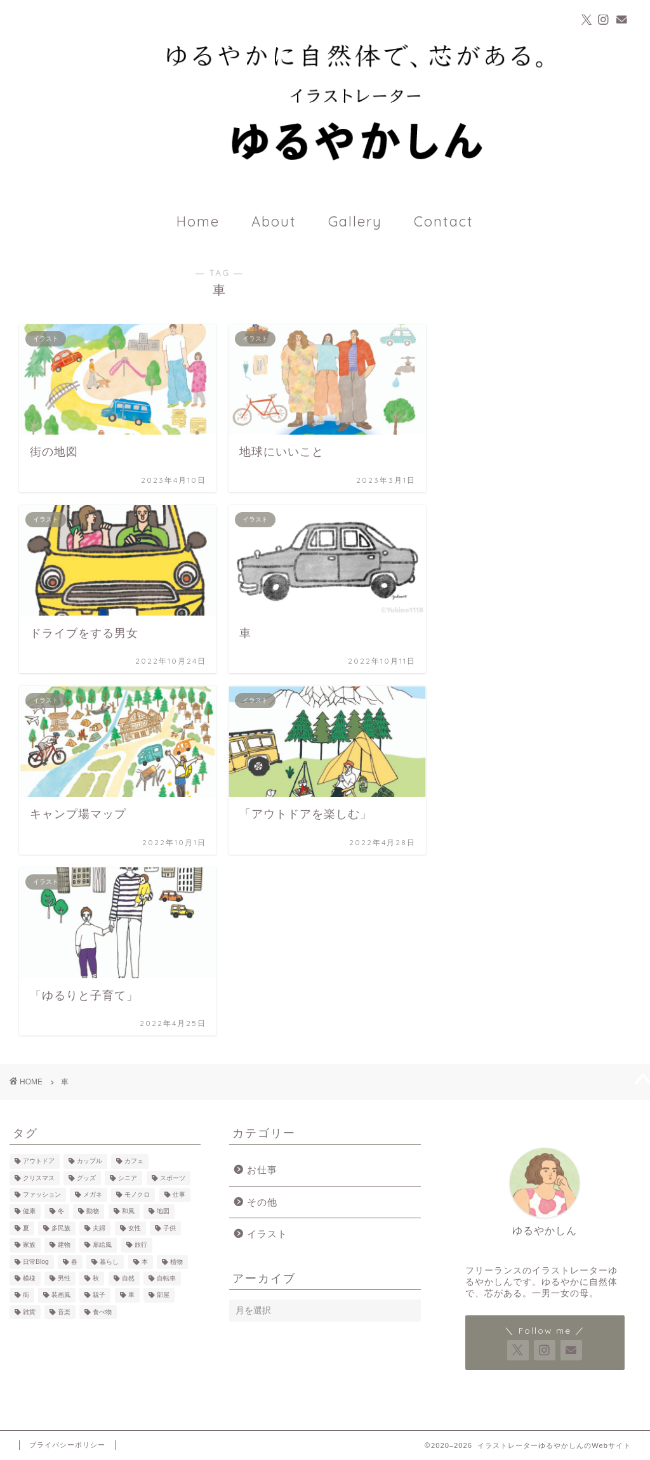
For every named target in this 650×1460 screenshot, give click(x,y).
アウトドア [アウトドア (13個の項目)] (39, 1161)
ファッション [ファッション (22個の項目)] (42, 1194)
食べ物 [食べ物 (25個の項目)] (102, 1311)
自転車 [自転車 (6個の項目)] (166, 1278)
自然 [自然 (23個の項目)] (128, 1278)
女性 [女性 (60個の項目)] (134, 1228)
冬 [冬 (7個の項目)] (61, 1211)
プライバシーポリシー (67, 1445)
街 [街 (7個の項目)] (26, 1295)
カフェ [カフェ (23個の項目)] (133, 1161)
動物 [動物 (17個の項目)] (92, 1211)
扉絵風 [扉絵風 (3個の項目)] (102, 1245)
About (273, 221)
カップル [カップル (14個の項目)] (89, 1161)
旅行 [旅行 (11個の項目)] (141, 1245)
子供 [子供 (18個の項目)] (169, 1228)
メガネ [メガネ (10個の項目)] (92, 1194)
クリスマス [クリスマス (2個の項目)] (39, 1177)
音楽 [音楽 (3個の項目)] (64, 1311)
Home (198, 221)
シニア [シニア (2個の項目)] (127, 1177)
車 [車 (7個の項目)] (131, 1295)
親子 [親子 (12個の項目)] (99, 1295)
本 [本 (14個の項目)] (145, 1261)
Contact (444, 221)
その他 (262, 1202)
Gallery (355, 221)
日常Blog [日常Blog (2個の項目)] (36, 1261)
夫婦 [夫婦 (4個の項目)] (99, 1228)
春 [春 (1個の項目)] (74, 1261)
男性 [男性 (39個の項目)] (64, 1278)
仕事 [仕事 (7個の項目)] (179, 1194)
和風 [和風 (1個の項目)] (128, 1211)
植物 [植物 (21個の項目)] (176, 1261)
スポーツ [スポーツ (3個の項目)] (172, 1177)
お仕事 (262, 1169)
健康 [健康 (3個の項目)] (29, 1211)
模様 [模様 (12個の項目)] (29, 1278)
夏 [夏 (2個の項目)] (26, 1228)
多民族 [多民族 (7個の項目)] (60, 1228)
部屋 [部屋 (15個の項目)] (163, 1295)
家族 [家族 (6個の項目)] (29, 1245)
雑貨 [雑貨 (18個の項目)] (29, 1311)
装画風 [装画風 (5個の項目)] (60, 1295)
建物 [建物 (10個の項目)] (64, 1245)
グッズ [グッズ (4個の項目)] (86, 1177)
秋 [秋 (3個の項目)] (96, 1278)
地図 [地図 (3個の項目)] (163, 1211)
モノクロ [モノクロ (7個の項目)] (137, 1194)
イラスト (267, 1233)
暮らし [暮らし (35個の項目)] (109, 1261)
